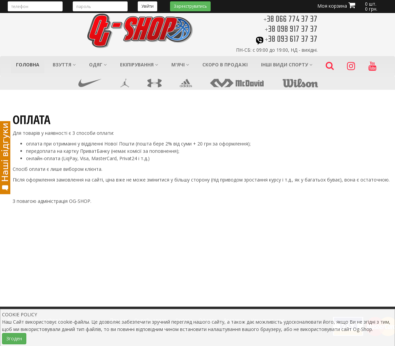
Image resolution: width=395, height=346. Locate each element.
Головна (27, 64)
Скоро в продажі (225, 64)
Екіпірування (139, 64)
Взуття (64, 64)
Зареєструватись (190, 6)
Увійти (147, 6)
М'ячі (180, 64)
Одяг (98, 64)
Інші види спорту (286, 64)
